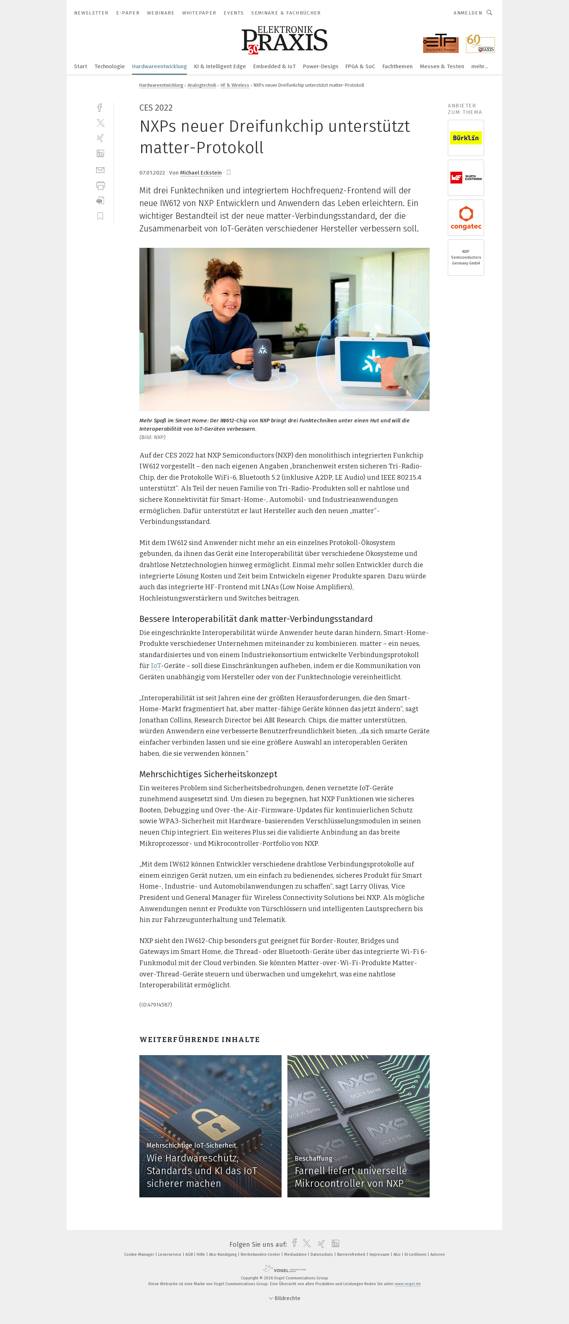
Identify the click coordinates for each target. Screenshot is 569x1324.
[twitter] (100, 122)
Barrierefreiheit (352, 1254)
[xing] (100, 138)
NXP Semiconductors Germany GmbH (466, 257)
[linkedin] (100, 153)
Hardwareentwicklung (159, 66)
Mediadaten (296, 1254)
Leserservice (170, 1254)
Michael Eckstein (201, 172)
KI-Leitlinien (416, 1254)
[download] (100, 200)
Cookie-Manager (139, 1254)
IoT (156, 666)
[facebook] (100, 106)
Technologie (109, 66)
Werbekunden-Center (261, 1254)
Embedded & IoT (274, 66)
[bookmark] (229, 172)
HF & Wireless (235, 85)
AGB (189, 1254)
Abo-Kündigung (223, 1254)
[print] (100, 184)
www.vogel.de (408, 1284)
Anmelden (468, 13)
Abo (397, 1254)
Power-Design (320, 66)
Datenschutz (322, 1254)
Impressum (379, 1254)
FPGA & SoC (360, 66)
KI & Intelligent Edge (220, 66)
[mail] (100, 169)
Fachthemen (397, 66)
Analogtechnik (202, 85)
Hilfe (201, 1254)
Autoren (437, 1254)
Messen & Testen (442, 66)
